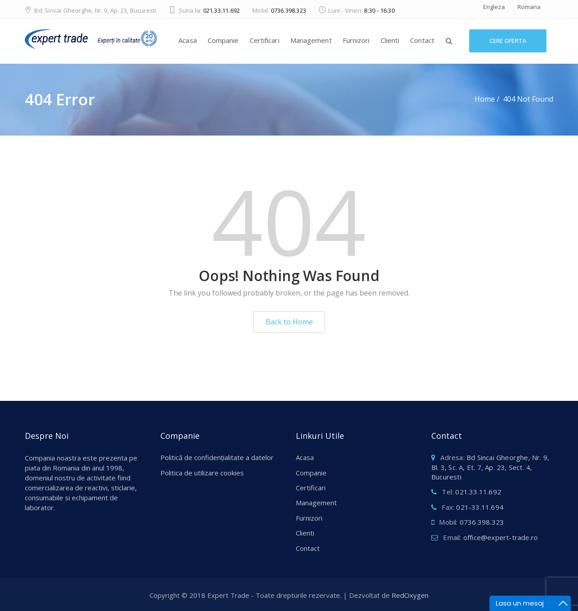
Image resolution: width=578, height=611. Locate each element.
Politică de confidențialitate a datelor (217, 457)
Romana (529, 7)
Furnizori (356, 40)
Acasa (187, 40)
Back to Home (289, 322)
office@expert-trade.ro (500, 537)
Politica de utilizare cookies (202, 472)
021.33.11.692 (221, 10)
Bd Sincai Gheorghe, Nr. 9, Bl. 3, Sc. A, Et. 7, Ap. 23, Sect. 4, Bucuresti (490, 467)
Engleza (494, 7)
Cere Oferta (507, 41)
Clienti (390, 40)
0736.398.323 (288, 10)
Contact (422, 40)
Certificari (265, 40)
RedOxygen (410, 595)
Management (311, 40)
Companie (223, 40)
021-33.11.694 (479, 507)
